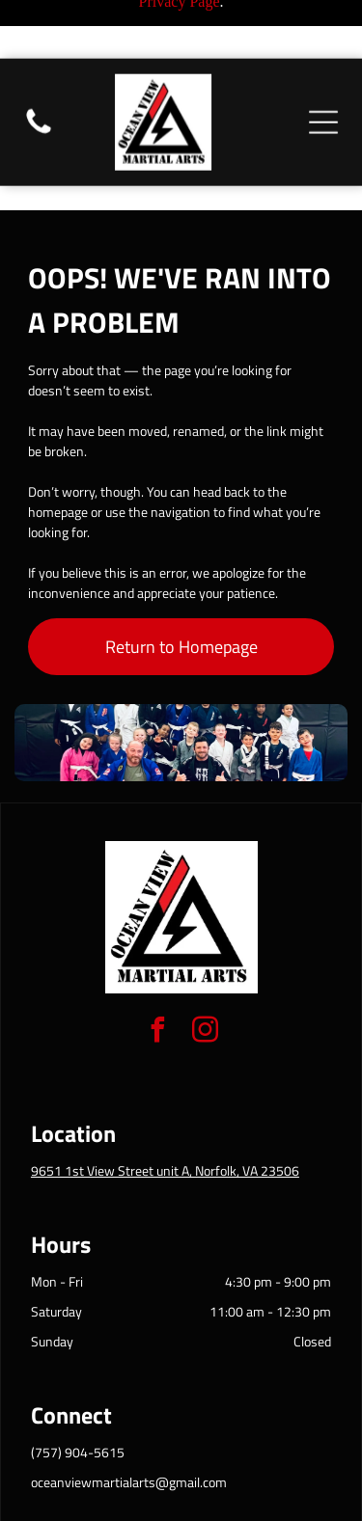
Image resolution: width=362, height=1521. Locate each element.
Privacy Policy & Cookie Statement (176, 1465)
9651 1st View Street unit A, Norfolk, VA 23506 (165, 1087)
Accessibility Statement (153, 1482)
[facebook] (157, 949)
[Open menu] (323, 63)
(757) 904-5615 (78, 1369)
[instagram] (204, 949)
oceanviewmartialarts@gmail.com (129, 1399)
